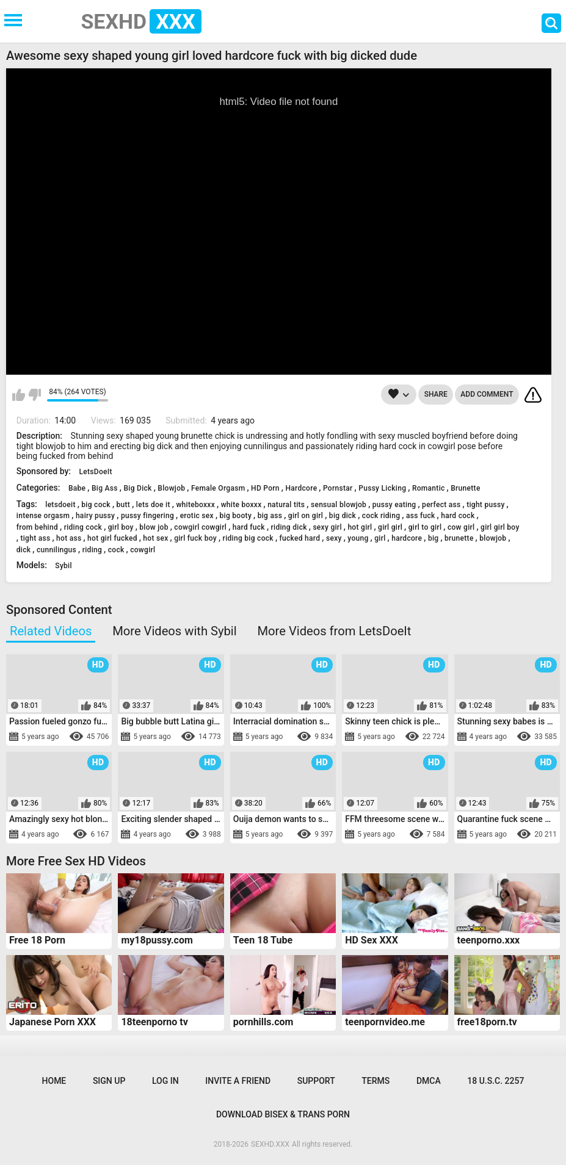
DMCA (428, 1081)
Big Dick (137, 488)
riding (92, 550)
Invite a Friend (237, 1081)
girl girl (390, 527)
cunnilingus (56, 550)
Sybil (63, 565)
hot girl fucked (112, 538)
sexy (334, 538)
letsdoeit (60, 504)
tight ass (35, 538)
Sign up (109, 1081)
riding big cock (248, 538)
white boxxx (241, 504)
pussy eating (394, 504)
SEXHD (141, 21)
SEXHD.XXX (270, 1144)
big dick (342, 515)
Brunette (465, 488)
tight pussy (485, 504)
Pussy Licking (382, 488)
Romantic (428, 488)
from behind (37, 527)
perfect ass (441, 504)
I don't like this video (34, 395)
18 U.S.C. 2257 (495, 1081)
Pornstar (338, 488)
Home (54, 1081)
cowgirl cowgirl (200, 527)
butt (124, 504)
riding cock (83, 527)
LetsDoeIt (95, 471)
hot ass (68, 538)
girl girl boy (500, 527)
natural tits (286, 504)
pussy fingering (147, 515)
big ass (270, 515)
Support (316, 1081)
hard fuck (249, 527)
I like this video (18, 395)
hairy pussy (95, 515)
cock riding (381, 515)
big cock (96, 504)
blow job (153, 527)
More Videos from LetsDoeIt (334, 631)
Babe (76, 488)
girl (379, 538)
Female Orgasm (218, 488)
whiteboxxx (195, 504)
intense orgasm (43, 515)
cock (116, 550)
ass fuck (420, 515)
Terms (375, 1081)
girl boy (121, 527)
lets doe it (153, 504)
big (433, 538)
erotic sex (197, 515)
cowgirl (142, 550)
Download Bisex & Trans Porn (283, 1114)
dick (23, 550)
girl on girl (305, 515)
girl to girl (425, 527)
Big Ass (105, 488)
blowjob (492, 538)
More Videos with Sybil (174, 631)
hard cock (457, 515)
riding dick (289, 527)
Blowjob (171, 488)
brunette (459, 538)
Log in (165, 1081)
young (357, 538)
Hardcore (301, 488)
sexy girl (327, 527)
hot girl (359, 527)
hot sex (155, 538)
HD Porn (265, 488)
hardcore (406, 538)
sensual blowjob (338, 504)
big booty (236, 515)
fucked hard (300, 538)
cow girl (461, 527)
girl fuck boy (195, 538)
